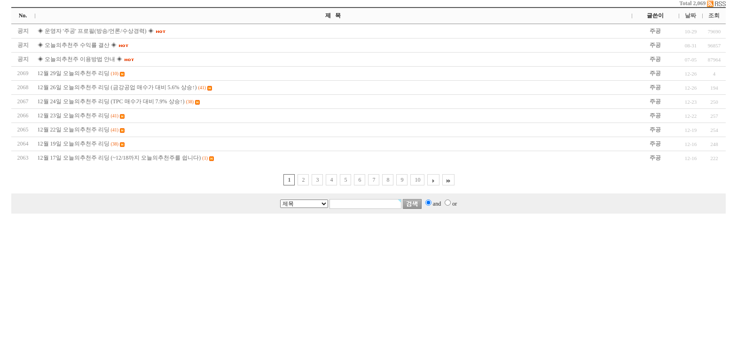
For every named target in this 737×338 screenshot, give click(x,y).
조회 (714, 15)
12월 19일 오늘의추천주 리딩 (74, 143)
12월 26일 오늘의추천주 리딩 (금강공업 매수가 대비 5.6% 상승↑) (117, 87)
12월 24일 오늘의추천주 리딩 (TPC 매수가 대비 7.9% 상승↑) (111, 101)
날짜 (690, 15)
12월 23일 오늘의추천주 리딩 (74, 115)
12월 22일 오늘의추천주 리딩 (74, 129)
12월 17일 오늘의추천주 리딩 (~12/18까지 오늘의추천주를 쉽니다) (119, 157)
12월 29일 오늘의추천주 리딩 (74, 73)
